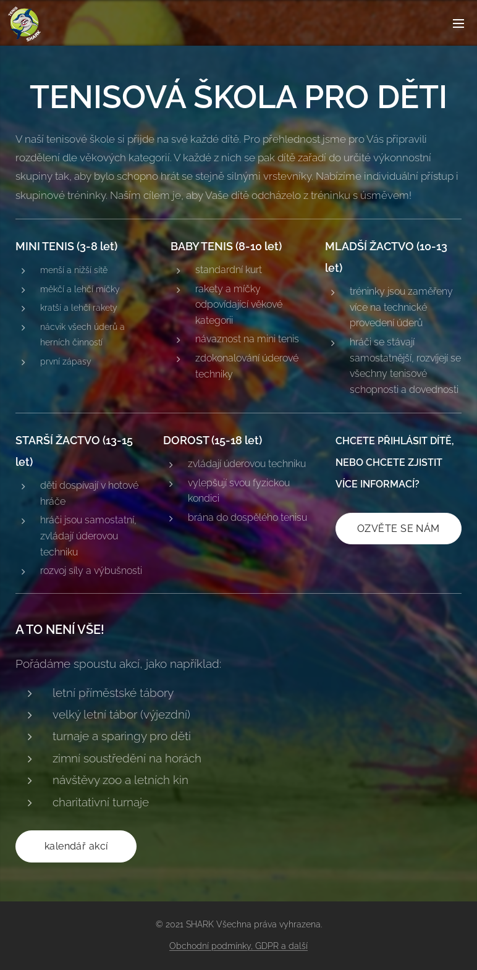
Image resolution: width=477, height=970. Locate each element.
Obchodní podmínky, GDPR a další (238, 946)
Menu (458, 23)
